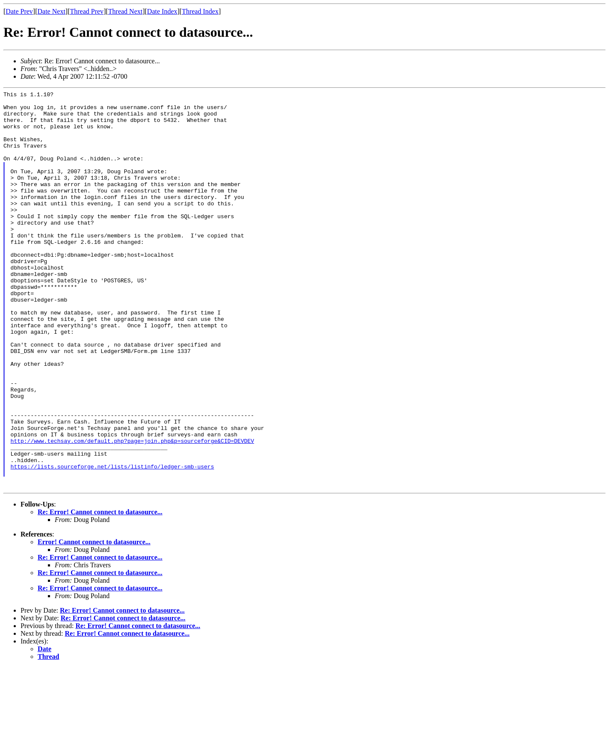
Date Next (51, 11)
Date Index (162, 11)
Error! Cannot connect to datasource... (94, 621)
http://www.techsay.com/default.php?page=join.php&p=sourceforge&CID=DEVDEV (132, 511)
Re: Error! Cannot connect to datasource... (100, 591)
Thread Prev (86, 11)
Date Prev (19, 11)
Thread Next (125, 11)
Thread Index (200, 11)
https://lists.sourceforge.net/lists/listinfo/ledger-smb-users (112, 542)
